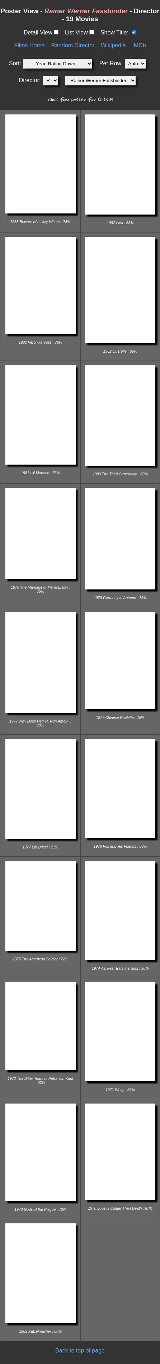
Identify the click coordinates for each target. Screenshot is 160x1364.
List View (76, 32)
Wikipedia (113, 45)
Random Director (73, 45)
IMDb (139, 45)
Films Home (29, 45)
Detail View (38, 32)
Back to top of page (80, 1350)
